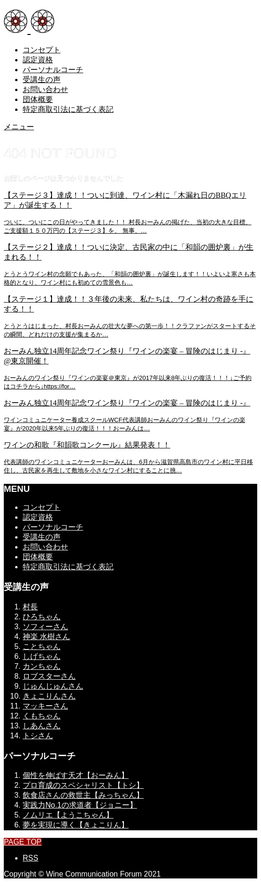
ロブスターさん (49, 676)
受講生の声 (42, 80)
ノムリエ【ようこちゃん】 (68, 815)
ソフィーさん (45, 627)
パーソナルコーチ (53, 70)
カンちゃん (42, 666)
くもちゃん (42, 716)
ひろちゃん (42, 617)
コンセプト (42, 50)
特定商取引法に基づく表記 (68, 109)
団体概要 (38, 99)
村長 (30, 607)
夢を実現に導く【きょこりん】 (76, 825)
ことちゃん (42, 646)
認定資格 (38, 60)
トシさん (38, 736)
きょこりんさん (49, 696)
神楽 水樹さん (46, 637)
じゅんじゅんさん (53, 686)
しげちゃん (42, 656)
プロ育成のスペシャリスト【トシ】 (83, 785)
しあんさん (42, 726)
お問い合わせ (45, 89)
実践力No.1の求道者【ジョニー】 (80, 805)
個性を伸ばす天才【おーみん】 (76, 775)
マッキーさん (45, 706)
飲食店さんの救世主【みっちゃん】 (83, 795)
